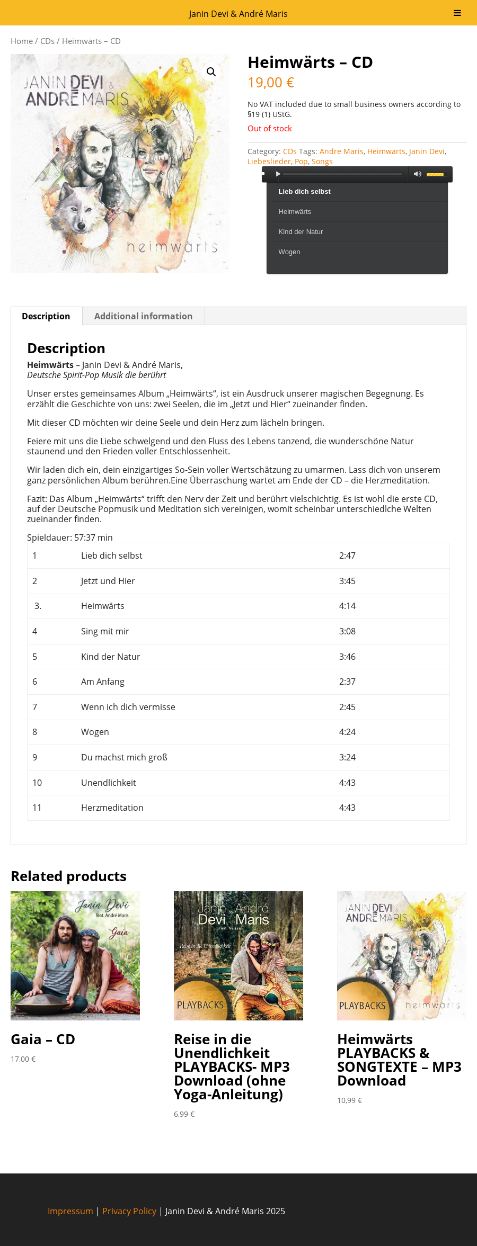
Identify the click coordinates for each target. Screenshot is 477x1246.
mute (415, 174)
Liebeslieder (269, 161)
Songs (322, 161)
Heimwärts (386, 151)
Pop (301, 161)
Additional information (143, 316)
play (278, 174)
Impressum (70, 1211)
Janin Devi (427, 151)
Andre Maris (342, 151)
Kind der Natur (301, 232)
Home (22, 40)
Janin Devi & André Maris (238, 14)
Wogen (290, 252)
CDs (47, 40)
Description (46, 316)
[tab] (46, 316)
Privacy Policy (129, 1211)
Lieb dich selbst (305, 191)
